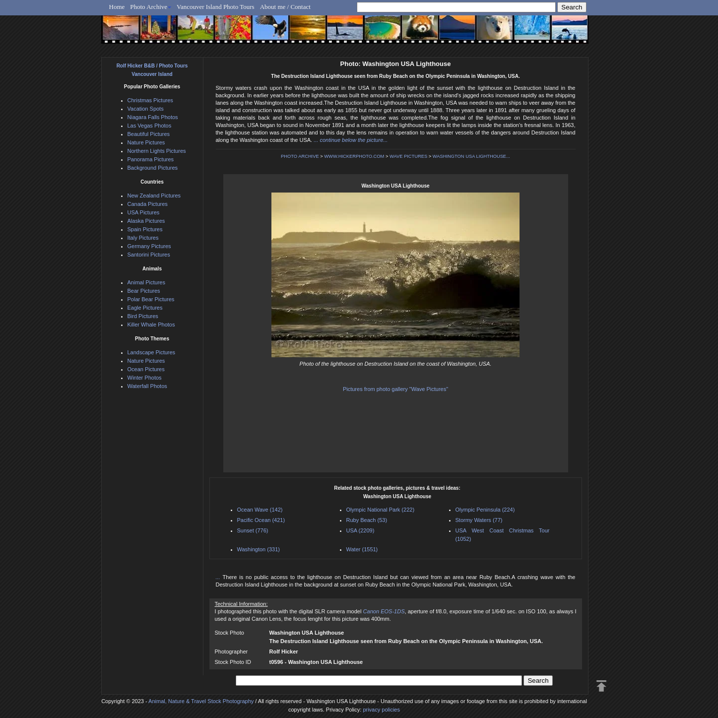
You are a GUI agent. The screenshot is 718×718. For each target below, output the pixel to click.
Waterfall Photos (147, 386)
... (219, 577)
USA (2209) (360, 530)
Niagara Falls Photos (153, 117)
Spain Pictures (145, 229)
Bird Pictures (143, 316)
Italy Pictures (143, 238)
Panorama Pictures (151, 159)
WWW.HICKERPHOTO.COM (354, 156)
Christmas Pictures (150, 100)
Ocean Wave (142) (260, 510)
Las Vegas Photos (150, 126)
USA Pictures (144, 212)
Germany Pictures (149, 246)
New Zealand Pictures (154, 195)
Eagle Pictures (145, 308)
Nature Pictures (146, 142)
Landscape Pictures (152, 352)
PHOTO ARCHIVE (300, 156)
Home (117, 6)
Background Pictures (153, 168)
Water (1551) (362, 549)
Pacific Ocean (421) (261, 520)
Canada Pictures (148, 204)
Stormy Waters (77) (479, 520)
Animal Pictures (146, 282)
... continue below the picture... (351, 140)
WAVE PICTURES (408, 156)
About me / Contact (285, 6)
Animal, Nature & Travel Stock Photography (201, 701)
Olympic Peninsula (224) (485, 510)
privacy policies (381, 710)
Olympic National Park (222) (380, 510)
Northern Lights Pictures (157, 151)
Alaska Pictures (146, 221)
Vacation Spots (146, 109)
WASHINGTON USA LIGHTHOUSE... (471, 156)
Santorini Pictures (149, 255)
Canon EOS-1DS (384, 611)
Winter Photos (145, 378)
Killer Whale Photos (151, 324)
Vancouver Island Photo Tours (216, 6)
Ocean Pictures (146, 369)
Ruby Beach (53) (367, 520)
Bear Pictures (144, 291)
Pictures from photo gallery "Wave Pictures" (395, 389)
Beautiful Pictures (149, 134)
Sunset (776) (252, 530)
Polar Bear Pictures (151, 299)
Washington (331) (258, 549)
